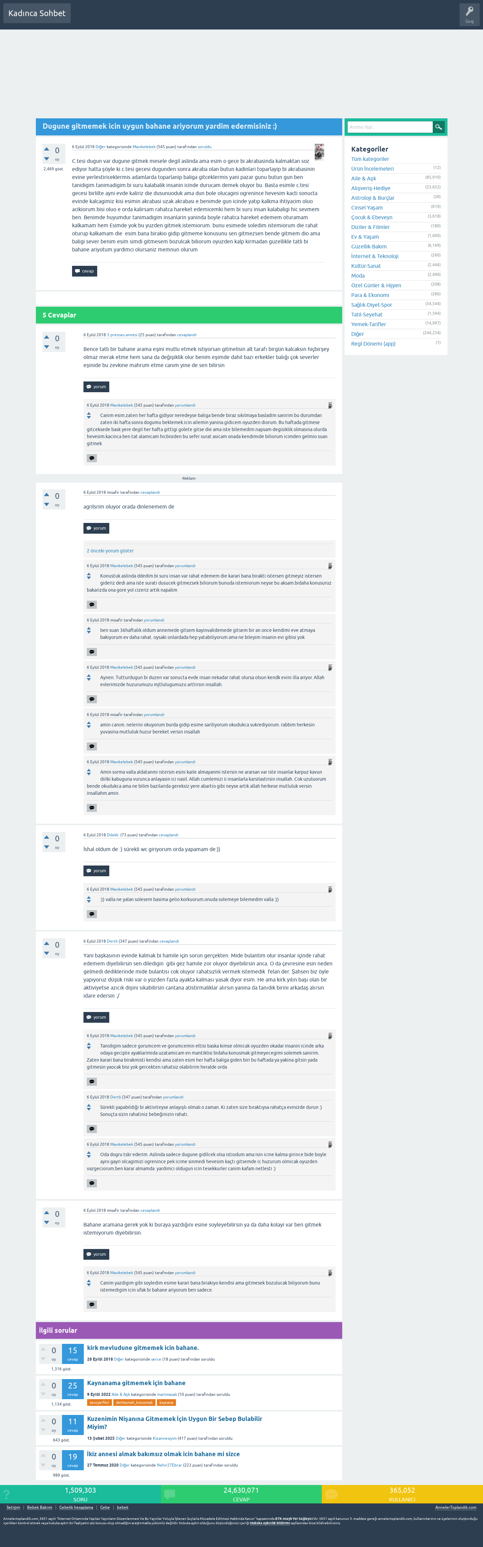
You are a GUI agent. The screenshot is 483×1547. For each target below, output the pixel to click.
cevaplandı (186, 335)
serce (156, 1359)
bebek (122, 1507)
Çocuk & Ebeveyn (372, 217)
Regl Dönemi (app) (373, 344)
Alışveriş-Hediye (370, 188)
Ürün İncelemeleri (372, 169)
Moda (358, 276)
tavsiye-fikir (99, 1403)
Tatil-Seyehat (366, 314)
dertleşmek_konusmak (134, 1403)
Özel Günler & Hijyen (376, 285)
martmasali (167, 1394)
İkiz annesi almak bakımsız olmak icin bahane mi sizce (163, 1453)
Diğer (101, 146)
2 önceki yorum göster (110, 550)
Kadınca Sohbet (37, 13)
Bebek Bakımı (274, 18)
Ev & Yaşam (365, 237)
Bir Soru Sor (200, 18)
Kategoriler (144, 18)
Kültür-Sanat (366, 266)
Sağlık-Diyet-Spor (371, 305)
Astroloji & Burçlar (373, 198)
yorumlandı (185, 405)
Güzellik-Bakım (369, 246)
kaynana (166, 1403)
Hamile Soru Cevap (236, 18)
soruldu (205, 146)
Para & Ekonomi (370, 295)
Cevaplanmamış (111, 18)
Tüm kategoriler (370, 159)
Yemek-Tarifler (368, 324)
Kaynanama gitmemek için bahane (136, 1382)
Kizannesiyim (165, 1438)
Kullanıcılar (172, 18)
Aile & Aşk (121, 1394)
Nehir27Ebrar (169, 1465)
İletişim (13, 1507)
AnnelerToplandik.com (455, 1507)
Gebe (105, 1507)
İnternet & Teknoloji (375, 256)
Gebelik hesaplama (76, 1507)
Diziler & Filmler (370, 227)
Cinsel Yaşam (367, 207)
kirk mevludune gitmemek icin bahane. (143, 1347)
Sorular (82, 18)
